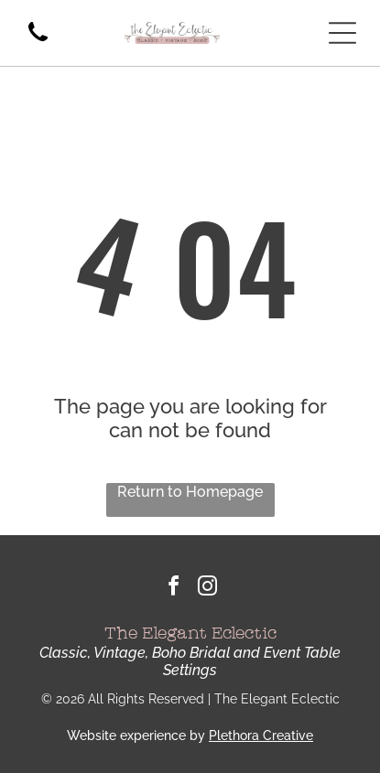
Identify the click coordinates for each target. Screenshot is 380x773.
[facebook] (173, 589)
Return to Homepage (190, 491)
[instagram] (207, 589)
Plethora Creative (261, 735)
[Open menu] (342, 33)
